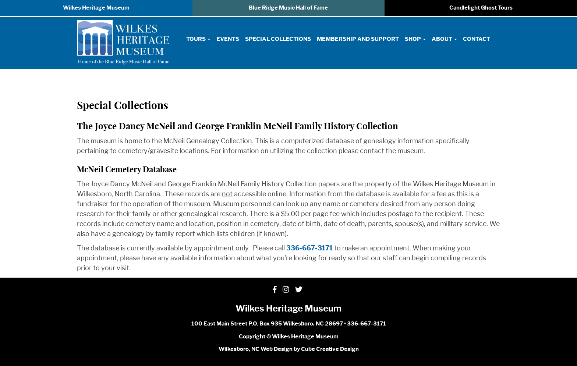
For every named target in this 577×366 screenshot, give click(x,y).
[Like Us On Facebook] (275, 289)
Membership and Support (358, 39)
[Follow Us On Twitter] (298, 289)
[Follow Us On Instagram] (286, 289)
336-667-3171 (309, 248)
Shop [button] (415, 39)
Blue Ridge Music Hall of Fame (288, 7)
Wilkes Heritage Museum (96, 7)
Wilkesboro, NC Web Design (256, 349)
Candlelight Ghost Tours (481, 7)
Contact (476, 39)
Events (227, 39)
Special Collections (278, 39)
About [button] (444, 39)
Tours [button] (198, 39)
